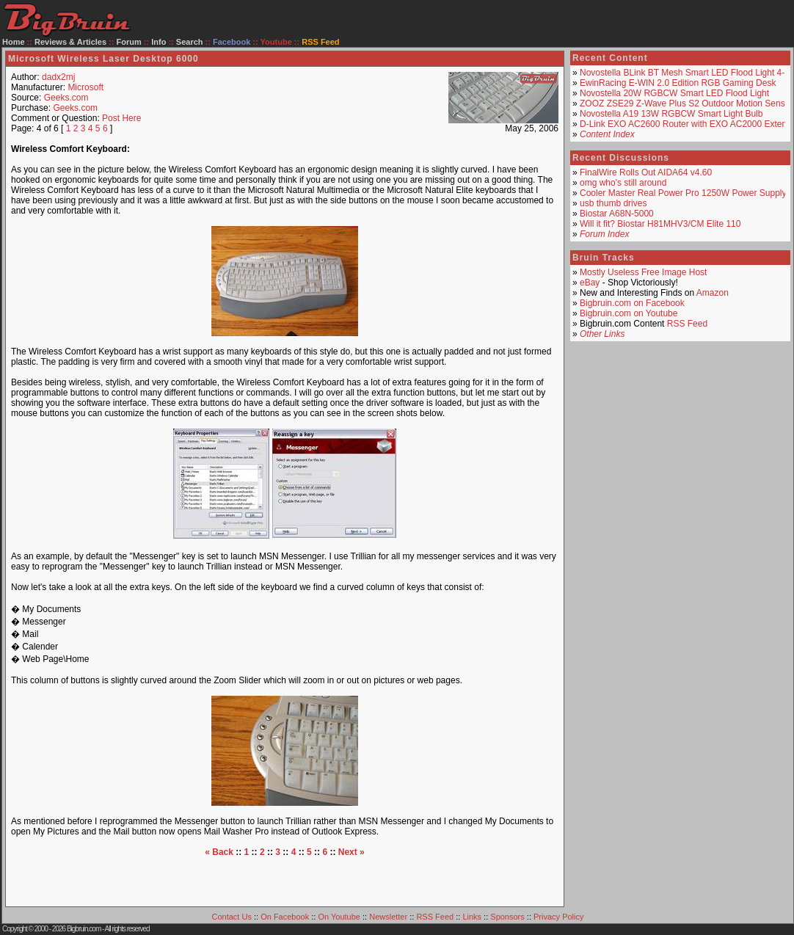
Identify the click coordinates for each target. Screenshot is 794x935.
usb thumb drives (613, 203)
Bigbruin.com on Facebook (632, 303)
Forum (129, 41)
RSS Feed (687, 324)
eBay (590, 282)
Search (189, 41)
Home (13, 41)
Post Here (121, 118)
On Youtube (339, 916)
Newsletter (388, 916)
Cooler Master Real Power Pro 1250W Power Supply (683, 193)
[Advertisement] (284, 879)
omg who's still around (623, 183)
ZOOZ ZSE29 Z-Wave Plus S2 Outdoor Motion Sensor (686, 103)
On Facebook (285, 916)
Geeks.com (66, 97)
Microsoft (85, 87)
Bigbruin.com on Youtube (628, 313)
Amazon (712, 293)
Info (158, 41)
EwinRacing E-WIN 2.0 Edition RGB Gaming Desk (678, 83)
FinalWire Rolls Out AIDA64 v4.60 (646, 172)
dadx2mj (58, 77)
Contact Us (232, 916)
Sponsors (507, 916)
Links (471, 916)
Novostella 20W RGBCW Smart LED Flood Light (674, 93)
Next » (351, 852)
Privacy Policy (558, 916)
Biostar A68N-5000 (617, 213)
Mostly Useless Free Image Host (643, 272)
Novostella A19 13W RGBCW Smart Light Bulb (671, 114)
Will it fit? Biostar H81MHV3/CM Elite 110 (660, 224)
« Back (219, 852)
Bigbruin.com (84, 929)
